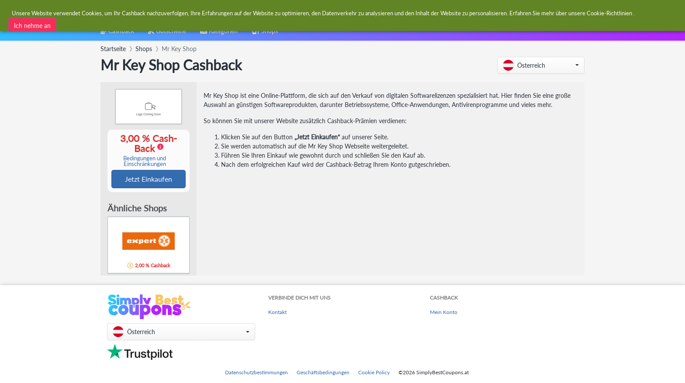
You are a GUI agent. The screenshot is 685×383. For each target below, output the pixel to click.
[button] (541, 65)
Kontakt (277, 312)
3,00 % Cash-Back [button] (144, 150)
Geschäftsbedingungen (323, 372)
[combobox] (321, 12)
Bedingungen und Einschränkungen (144, 161)
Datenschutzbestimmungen (256, 372)
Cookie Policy (374, 372)
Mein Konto (443, 312)
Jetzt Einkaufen (148, 179)
